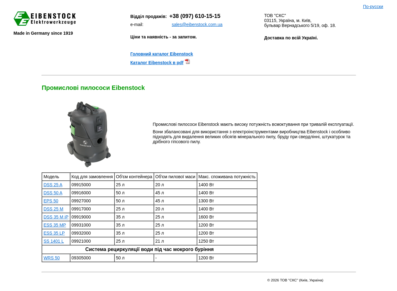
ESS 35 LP (54, 233)
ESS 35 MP (54, 225)
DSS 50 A (52, 192)
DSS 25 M (53, 208)
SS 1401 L (53, 241)
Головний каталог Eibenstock (161, 53)
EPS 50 (50, 200)
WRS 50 (51, 257)
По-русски (373, 6)
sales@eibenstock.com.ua (197, 24)
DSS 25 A (52, 184)
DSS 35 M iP (55, 216)
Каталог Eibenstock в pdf (156, 62)
